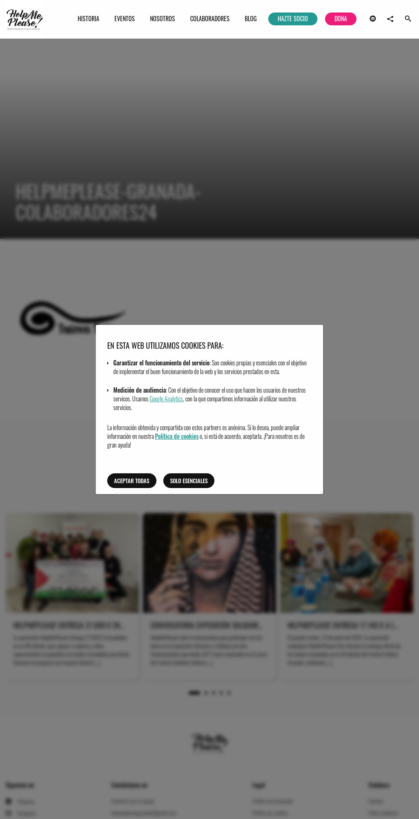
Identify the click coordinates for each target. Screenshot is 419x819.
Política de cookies (177, 436)
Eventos (124, 18)
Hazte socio (293, 18)
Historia (88, 18)
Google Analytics (166, 398)
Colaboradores (210, 18)
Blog (251, 18)
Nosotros (162, 18)
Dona (341, 18)
